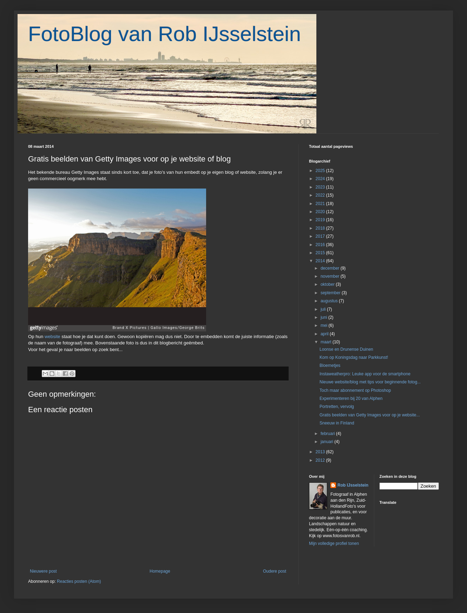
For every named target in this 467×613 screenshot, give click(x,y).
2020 (321, 211)
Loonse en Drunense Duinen (346, 349)
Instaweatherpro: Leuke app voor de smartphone (365, 373)
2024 (321, 178)
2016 (321, 244)
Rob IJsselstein (352, 485)
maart (327, 342)
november (331, 276)
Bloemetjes (330, 365)
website (53, 336)
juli (324, 309)
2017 (321, 236)
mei (325, 325)
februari (328, 433)
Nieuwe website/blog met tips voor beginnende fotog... (370, 382)
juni (324, 317)
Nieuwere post (43, 571)
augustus (330, 300)
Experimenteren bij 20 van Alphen (351, 398)
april (325, 333)
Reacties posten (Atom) (79, 581)
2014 (321, 260)
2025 (321, 170)
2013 (321, 451)
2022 (321, 195)
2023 (321, 187)
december (331, 268)
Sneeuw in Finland (337, 423)
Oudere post (274, 571)
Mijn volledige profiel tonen (334, 543)
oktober (328, 284)
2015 (321, 252)
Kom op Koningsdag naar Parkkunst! (354, 357)
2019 (321, 219)
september (331, 292)
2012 (321, 460)
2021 (321, 203)
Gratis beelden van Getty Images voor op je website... (370, 415)
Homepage (160, 571)
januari (327, 441)
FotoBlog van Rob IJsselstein (164, 34)
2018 (321, 228)
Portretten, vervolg (337, 406)
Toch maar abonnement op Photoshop (355, 390)
